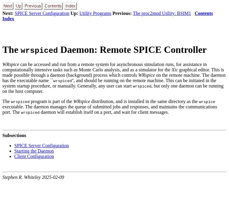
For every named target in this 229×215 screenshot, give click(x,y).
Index (8, 18)
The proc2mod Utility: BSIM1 (162, 13)
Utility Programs (95, 13)
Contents (204, 13)
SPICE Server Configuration (42, 13)
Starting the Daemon (34, 150)
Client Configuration (34, 156)
